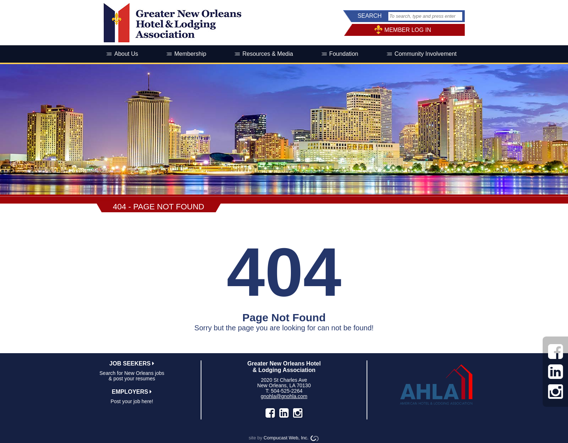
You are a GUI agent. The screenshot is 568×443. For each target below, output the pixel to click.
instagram (298, 413)
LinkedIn (284, 413)
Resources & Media (267, 54)
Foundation (343, 54)
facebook (270, 413)
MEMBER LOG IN (407, 30)
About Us (126, 54)
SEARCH (370, 16)
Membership (190, 54)
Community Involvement (425, 54)
